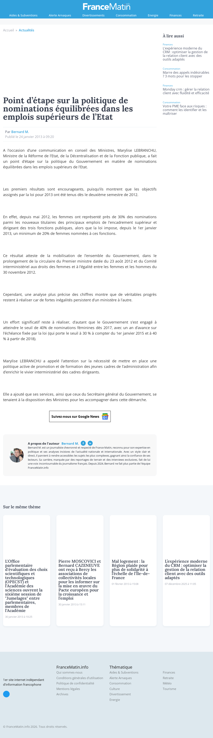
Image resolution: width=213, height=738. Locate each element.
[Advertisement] (80, 63)
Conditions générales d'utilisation (79, 678)
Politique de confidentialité (75, 683)
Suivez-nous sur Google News (79, 416)
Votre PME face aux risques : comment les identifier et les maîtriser (185, 110)
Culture (114, 689)
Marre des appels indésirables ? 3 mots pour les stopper (186, 74)
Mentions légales (68, 689)
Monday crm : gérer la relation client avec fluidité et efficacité (186, 91)
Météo (167, 683)
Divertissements (93, 15)
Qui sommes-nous (69, 672)
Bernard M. (20, 132)
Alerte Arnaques (60, 15)
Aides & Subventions (23, 15)
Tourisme (169, 689)
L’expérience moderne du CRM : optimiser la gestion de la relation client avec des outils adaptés (185, 54)
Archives (62, 694)
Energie (153, 15)
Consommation (126, 15)
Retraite (198, 15)
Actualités (26, 30)
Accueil (8, 30)
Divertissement (120, 694)
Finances (176, 15)
